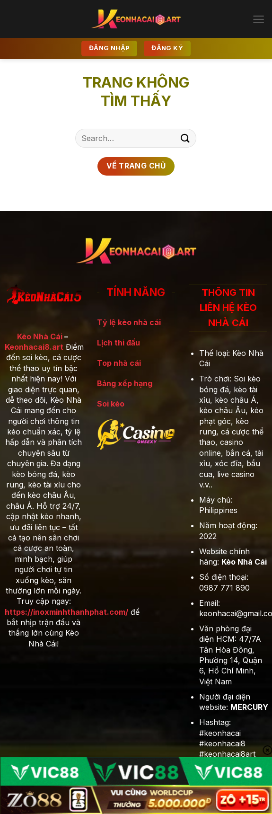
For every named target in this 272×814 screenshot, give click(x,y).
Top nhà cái (119, 363)
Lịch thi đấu (118, 342)
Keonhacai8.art (34, 347)
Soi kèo (110, 403)
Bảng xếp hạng (124, 383)
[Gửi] (185, 138)
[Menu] (258, 19)
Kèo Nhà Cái (39, 336)
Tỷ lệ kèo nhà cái (129, 322)
